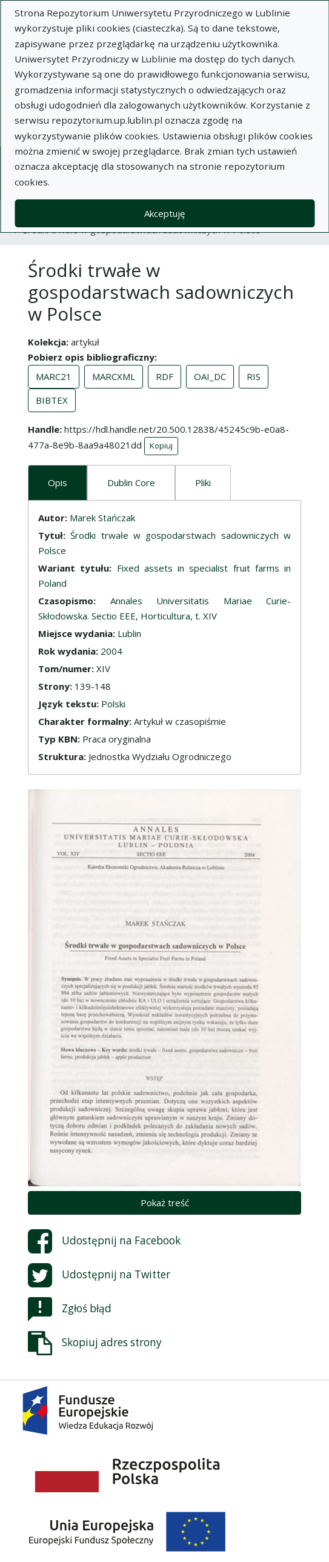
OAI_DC (210, 376)
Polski (113, 704)
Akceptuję (164, 213)
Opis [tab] (57, 482)
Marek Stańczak (102, 518)
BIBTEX (52, 400)
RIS (254, 376)
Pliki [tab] (203, 482)
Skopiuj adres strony (95, 1343)
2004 (111, 651)
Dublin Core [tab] (131, 482)
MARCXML (113, 376)
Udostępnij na (104, 1241)
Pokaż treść (165, 1203)
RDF (164, 376)
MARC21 (53, 376)
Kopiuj (161, 445)
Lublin (129, 633)
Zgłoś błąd (69, 1309)
